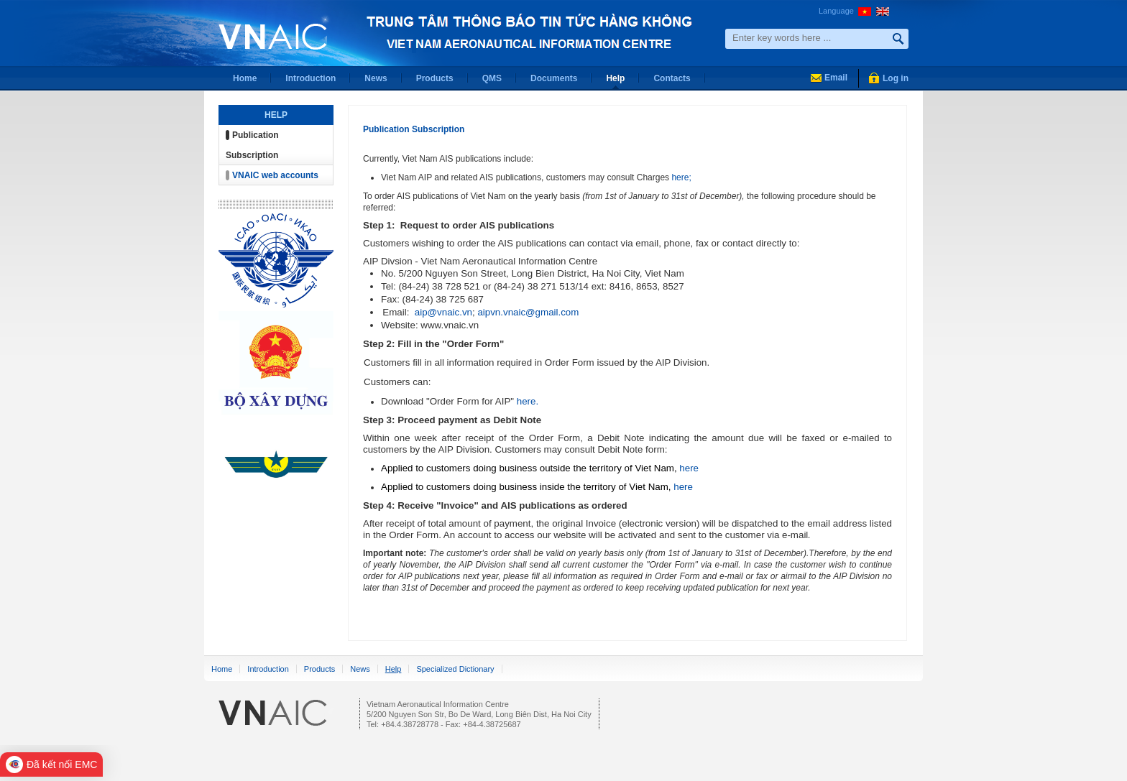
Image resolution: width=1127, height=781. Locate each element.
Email (835, 78)
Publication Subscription (413, 129)
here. (527, 401)
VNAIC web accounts (275, 175)
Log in (895, 78)
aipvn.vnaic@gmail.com (528, 312)
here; (680, 177)
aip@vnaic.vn (443, 312)
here (689, 468)
